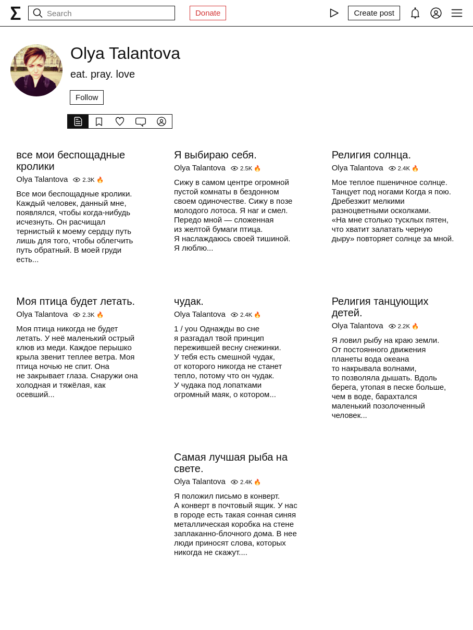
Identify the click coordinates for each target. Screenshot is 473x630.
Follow (87, 97)
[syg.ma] (15, 13)
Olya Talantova (42, 179)
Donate (207, 12)
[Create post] (374, 13)
